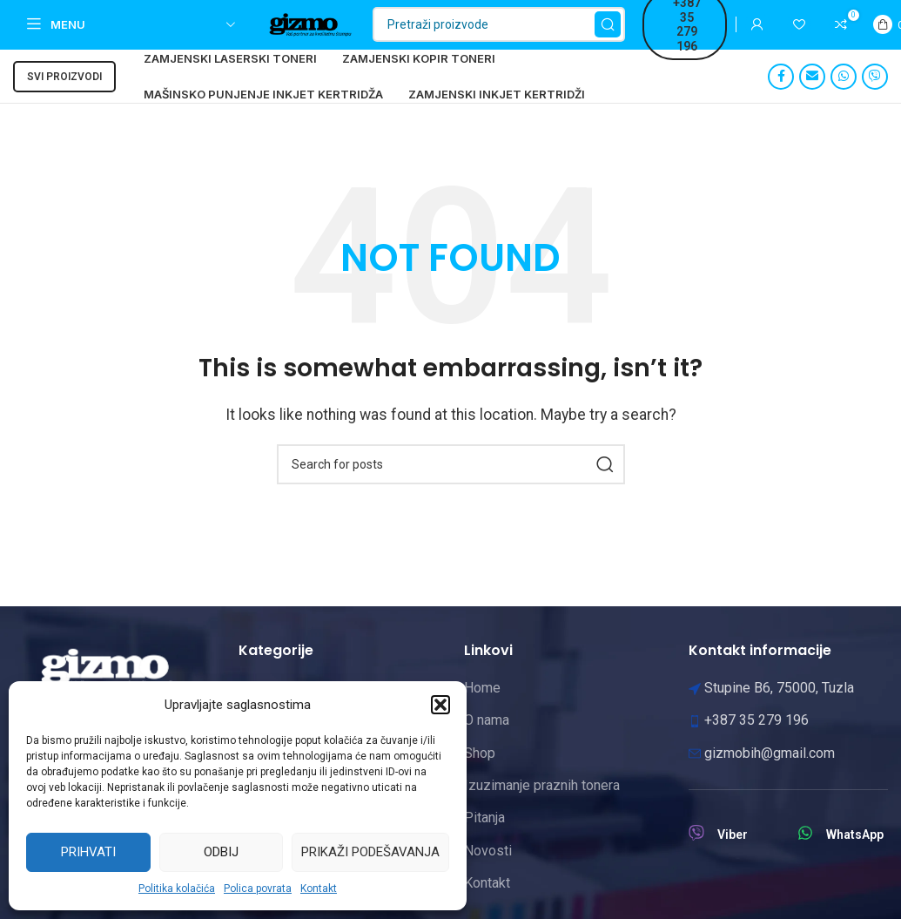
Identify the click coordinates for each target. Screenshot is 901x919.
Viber (732, 855)
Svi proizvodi (64, 97)
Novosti (488, 870)
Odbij (221, 852)
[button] (440, 704)
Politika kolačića (176, 888)
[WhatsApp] (805, 853)
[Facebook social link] (781, 97)
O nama (486, 740)
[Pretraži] (543, 34)
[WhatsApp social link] (843, 97)
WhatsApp (855, 855)
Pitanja (484, 837)
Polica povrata (258, 888)
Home (482, 707)
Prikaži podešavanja (370, 852)
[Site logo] (333, 33)
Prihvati (88, 852)
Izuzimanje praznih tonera (542, 805)
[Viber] (696, 853)
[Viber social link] (875, 97)
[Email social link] (812, 97)
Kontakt (318, 888)
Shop (479, 773)
